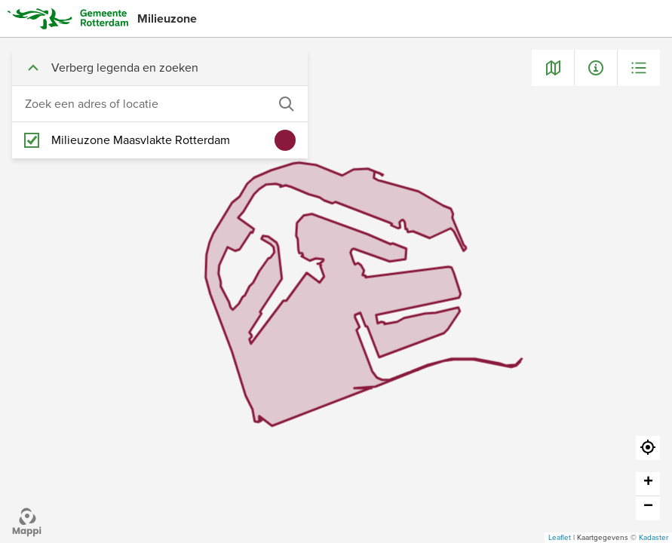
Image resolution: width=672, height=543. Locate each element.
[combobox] (144, 104)
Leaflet (559, 537)
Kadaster (653, 537)
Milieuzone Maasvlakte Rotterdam (140, 140)
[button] (648, 448)
